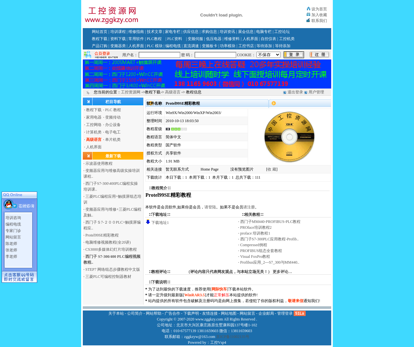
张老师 (11, 249)
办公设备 (113, 124)
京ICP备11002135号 (232, 336)
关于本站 (116, 313)
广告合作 (172, 313)
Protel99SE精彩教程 (102, 235)
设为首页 (319, 9)
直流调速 (191, 46)
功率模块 (227, 46)
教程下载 (99, 39)
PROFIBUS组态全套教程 (261, 250)
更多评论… (282, 271)
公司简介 (135, 313)
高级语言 (172, 92)
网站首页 (99, 31)
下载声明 (191, 313)
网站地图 (228, 313)
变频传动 (113, 117)
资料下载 (118, 39)
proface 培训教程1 (255, 233)
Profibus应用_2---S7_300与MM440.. (270, 262)
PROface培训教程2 (256, 227)
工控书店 (246, 46)
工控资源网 (130, 92)
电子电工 (113, 132)
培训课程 (118, 31)
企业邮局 (266, 313)
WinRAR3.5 (194, 295)
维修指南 (136, 31)
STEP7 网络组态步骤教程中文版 (112, 269)
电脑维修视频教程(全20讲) (108, 242)
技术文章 (154, 31)
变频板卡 (209, 46)
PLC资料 (174, 39)
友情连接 (210, 313)
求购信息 (209, 31)
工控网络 (94, 124)
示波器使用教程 (99, 163)
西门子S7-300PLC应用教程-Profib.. (269, 239)
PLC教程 (154, 39)
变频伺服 (195, 39)
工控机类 (287, 39)
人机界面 (250, 39)
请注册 (249, 207)
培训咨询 (13, 217)
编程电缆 (173, 46)
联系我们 (319, 20)
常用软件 (136, 39)
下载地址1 (160, 222)
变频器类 (118, 46)
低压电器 (214, 39)
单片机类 (113, 139)
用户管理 (316, 92)
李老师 (11, 255)
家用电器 (94, 117)
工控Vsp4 (218, 342)
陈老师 (11, 242)
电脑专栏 (264, 31)
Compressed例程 (253, 245)
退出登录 (295, 92)
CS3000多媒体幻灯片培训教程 (111, 249)
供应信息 (191, 31)
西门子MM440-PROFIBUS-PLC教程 (270, 221)
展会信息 (246, 31)
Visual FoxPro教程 (255, 256)
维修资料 (232, 39)
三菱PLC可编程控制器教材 (108, 276)
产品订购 (99, 46)
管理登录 (285, 313)
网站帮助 (153, 313)
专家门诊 (13, 229)
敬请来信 (295, 301)
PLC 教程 (113, 110)
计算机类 (94, 132)
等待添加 (264, 46)
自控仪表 (268, 39)
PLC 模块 (155, 46)
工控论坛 (282, 31)
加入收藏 (319, 15)
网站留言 (13, 236)
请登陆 (210, 207)
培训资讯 (227, 31)
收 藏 (271, 169)
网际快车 (219, 289)
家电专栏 (172, 31)
